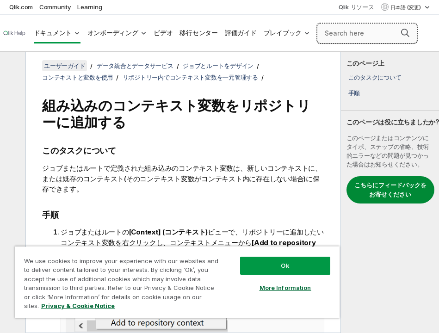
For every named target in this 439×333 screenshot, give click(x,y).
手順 (354, 93)
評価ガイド (241, 33)
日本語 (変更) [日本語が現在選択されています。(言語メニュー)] (406, 7)
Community (55, 7)
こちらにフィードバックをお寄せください (390, 189)
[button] (405, 32)
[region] (177, 282)
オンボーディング (112, 33)
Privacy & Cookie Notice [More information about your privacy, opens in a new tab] (78, 305)
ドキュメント (53, 33)
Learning (89, 7)
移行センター (198, 33)
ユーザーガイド (64, 65)
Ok (285, 265)
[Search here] (367, 33)
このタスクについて (375, 77)
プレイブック (283, 33)
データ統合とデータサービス (135, 65)
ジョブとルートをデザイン (218, 65)
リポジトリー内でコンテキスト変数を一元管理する (190, 77)
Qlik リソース (356, 7)
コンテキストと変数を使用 (77, 77)
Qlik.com (21, 7)
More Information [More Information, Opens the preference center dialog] (285, 287)
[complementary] (390, 192)
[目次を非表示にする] (12, 66)
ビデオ (163, 33)
